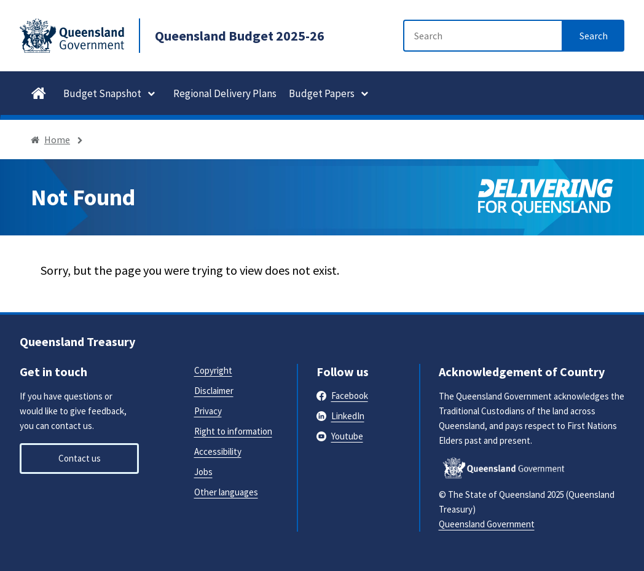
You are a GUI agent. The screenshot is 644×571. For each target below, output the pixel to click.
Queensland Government (487, 524)
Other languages (226, 492)
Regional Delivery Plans (225, 93)
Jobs (203, 472)
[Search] (483, 36)
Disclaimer (214, 390)
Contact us (79, 458)
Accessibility (218, 451)
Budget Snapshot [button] (102, 93)
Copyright (213, 370)
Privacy (208, 411)
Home (57, 139)
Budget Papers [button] (322, 93)
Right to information (233, 431)
